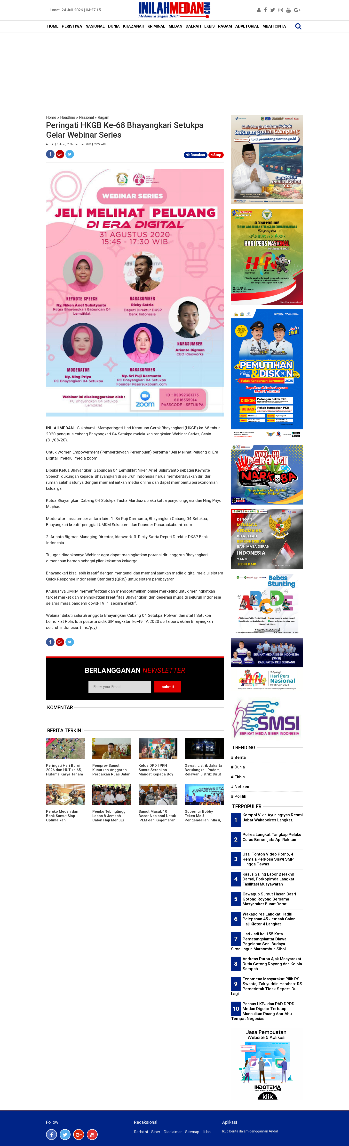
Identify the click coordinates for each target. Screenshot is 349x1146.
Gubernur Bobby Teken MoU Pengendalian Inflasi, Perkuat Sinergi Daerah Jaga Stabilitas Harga (203, 822)
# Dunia (238, 767)
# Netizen (240, 786)
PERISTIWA (72, 26)
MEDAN (175, 26)
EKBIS (209, 26)
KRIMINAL (156, 26)
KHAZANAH (133, 26)
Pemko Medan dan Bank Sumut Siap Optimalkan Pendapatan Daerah (63, 818)
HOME (52, 26)
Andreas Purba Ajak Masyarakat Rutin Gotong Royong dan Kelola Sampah (272, 963)
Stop (216, 155)
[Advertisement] (174, 69)
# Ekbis (238, 776)
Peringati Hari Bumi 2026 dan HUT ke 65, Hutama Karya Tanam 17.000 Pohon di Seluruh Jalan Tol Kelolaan (64, 776)
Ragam (103, 117)
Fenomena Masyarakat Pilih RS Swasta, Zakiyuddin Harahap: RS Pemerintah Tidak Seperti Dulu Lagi (266, 986)
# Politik (238, 796)
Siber (155, 1132)
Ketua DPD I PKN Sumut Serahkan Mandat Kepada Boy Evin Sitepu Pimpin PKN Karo (156, 774)
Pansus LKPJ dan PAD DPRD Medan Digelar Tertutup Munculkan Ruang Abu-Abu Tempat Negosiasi (262, 1011)
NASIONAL (95, 26)
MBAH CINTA (274, 26)
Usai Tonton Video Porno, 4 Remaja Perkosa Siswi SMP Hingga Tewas (268, 859)
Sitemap (192, 1132)
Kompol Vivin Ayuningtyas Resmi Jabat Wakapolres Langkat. (273, 817)
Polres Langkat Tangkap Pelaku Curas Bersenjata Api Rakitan (272, 837)
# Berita (238, 757)
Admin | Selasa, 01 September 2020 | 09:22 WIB (76, 144)
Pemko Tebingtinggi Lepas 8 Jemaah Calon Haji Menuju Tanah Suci (109, 818)
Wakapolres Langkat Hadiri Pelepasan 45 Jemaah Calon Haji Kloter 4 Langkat (269, 919)
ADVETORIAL (247, 26)
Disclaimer (173, 1132)
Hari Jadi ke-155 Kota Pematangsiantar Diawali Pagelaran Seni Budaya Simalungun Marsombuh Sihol (259, 941)
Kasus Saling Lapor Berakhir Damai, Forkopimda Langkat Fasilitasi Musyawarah (268, 879)
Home (51, 117)
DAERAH (193, 26)
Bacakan (195, 155)
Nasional (86, 117)
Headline (67, 117)
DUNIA (114, 26)
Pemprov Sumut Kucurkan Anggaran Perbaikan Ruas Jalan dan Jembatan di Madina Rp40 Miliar (111, 774)
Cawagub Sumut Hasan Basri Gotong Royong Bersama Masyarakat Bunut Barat (269, 899)
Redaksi (141, 1132)
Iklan (207, 1132)
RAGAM (225, 26)
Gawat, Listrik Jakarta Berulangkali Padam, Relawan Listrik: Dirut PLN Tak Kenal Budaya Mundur (204, 774)
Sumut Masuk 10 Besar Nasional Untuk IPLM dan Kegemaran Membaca (157, 818)
